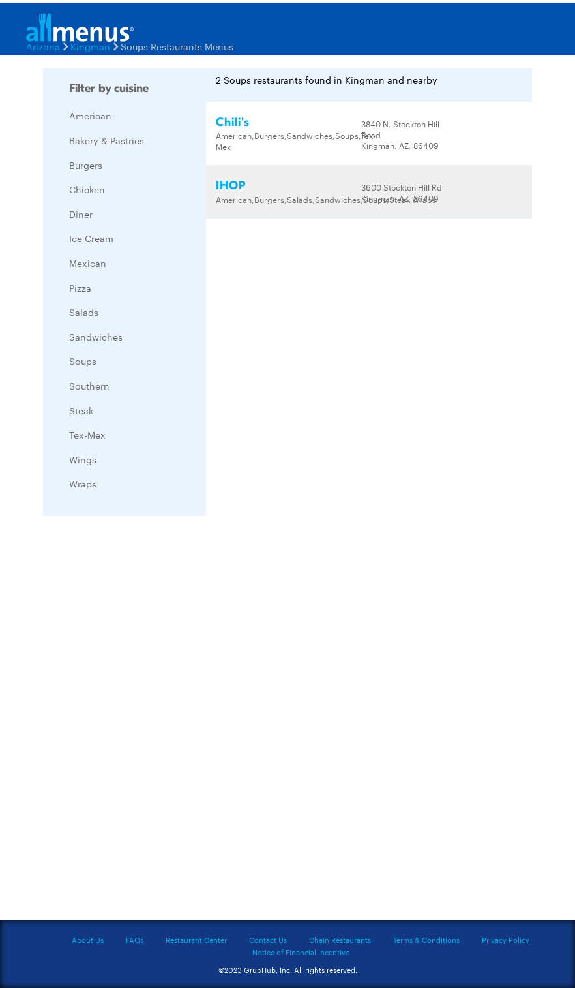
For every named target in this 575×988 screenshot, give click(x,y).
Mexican (87, 263)
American (90, 115)
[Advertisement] (141, 721)
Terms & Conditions (426, 939)
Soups (82, 360)
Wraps (82, 483)
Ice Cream (91, 238)
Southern (89, 385)
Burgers (85, 165)
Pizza (80, 287)
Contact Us (268, 939)
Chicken (87, 189)
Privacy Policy (505, 939)
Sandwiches (96, 336)
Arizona (43, 46)
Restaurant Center (196, 939)
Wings (82, 459)
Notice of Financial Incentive (300, 952)
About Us (88, 939)
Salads (83, 311)
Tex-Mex (87, 434)
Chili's (233, 122)
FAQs (134, 939)
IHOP (231, 186)
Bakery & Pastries (106, 140)
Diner (81, 214)
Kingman (90, 46)
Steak (81, 410)
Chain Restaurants (340, 939)
